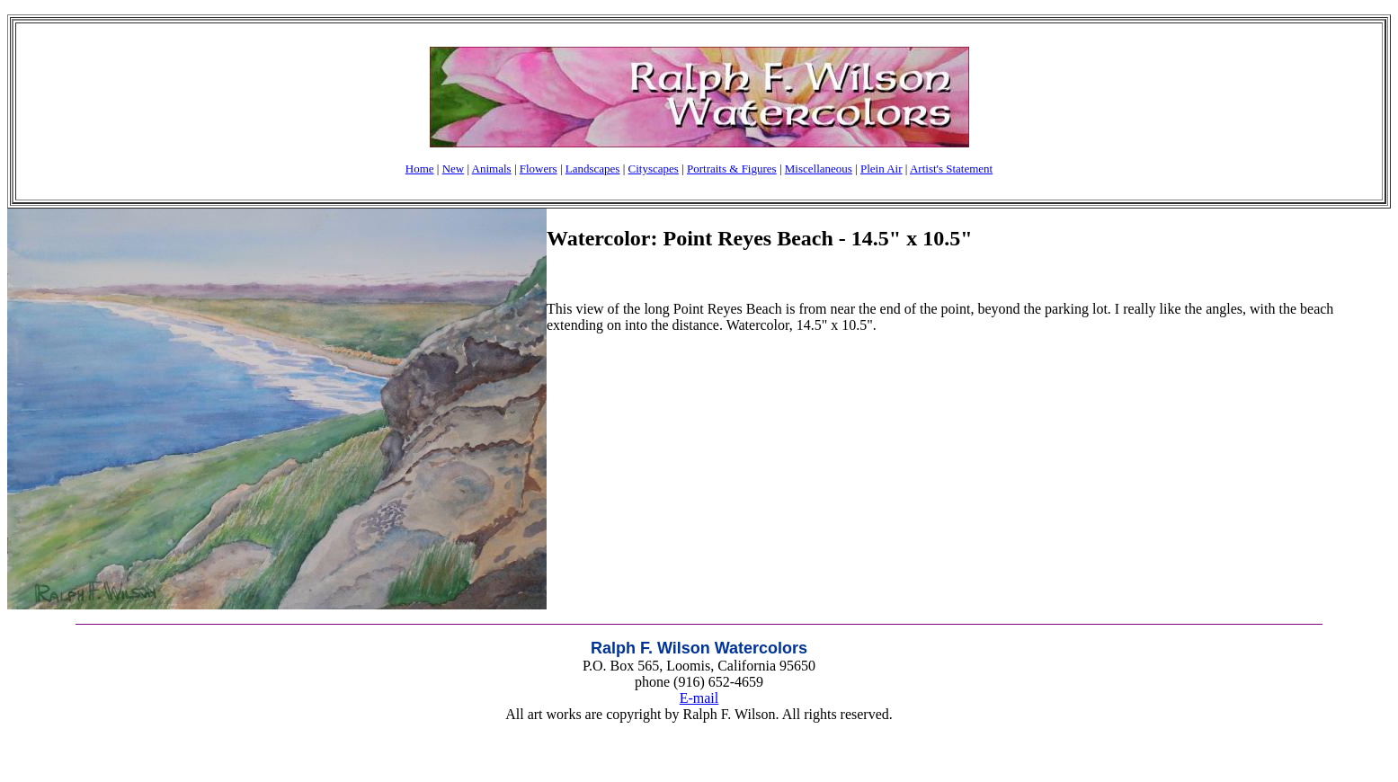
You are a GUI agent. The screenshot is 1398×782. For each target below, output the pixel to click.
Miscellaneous (818, 168)
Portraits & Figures (732, 168)
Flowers (538, 168)
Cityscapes (653, 168)
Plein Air (881, 168)
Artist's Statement (951, 168)
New (453, 168)
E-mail (699, 698)
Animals (492, 168)
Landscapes (592, 168)
